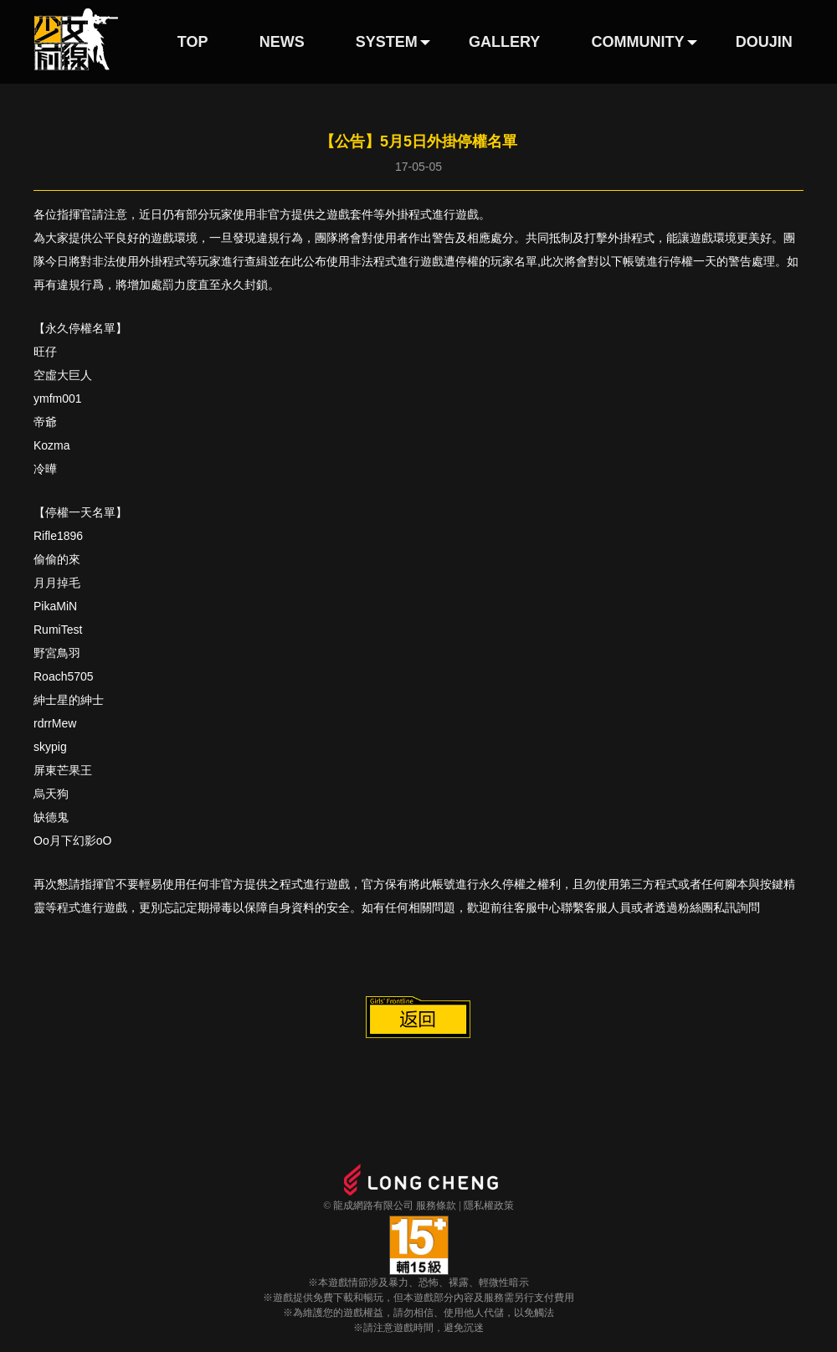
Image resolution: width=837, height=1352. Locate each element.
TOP (192, 41)
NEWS (282, 41)
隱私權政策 (489, 1205)
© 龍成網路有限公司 (368, 1205)
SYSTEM (387, 41)
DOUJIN (764, 41)
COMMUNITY (638, 41)
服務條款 (436, 1205)
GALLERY (504, 41)
